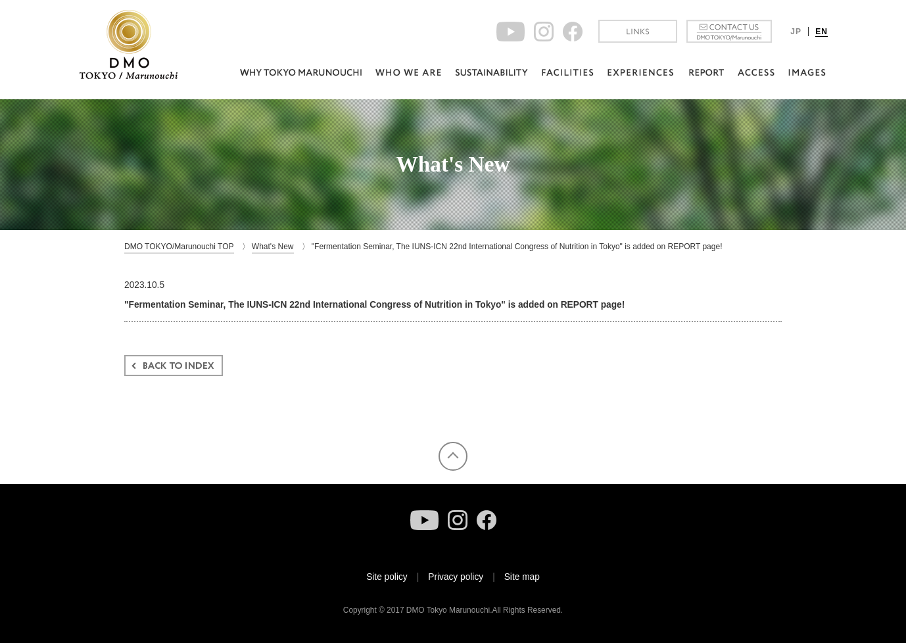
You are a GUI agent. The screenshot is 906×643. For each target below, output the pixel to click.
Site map (522, 577)
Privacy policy (455, 577)
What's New (273, 246)
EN (821, 31)
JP (795, 31)
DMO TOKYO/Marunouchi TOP (179, 246)
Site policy (387, 577)
